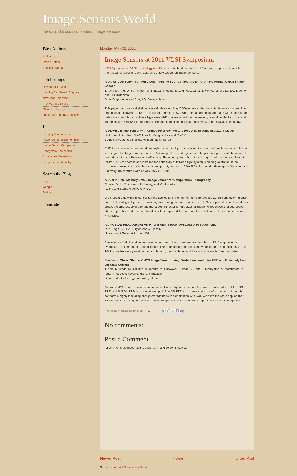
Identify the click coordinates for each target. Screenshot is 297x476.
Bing (46, 181)
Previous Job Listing (55, 103)
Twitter (47, 192)
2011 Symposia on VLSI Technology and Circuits (137, 68)
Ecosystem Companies (57, 151)
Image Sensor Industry (57, 162)
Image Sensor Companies (59, 145)
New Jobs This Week (56, 98)
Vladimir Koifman (53, 67)
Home (178, 458)
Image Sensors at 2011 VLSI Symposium (159, 59)
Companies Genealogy (57, 156)
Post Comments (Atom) (132, 467)
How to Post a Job (54, 86)
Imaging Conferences (56, 134)
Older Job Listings (54, 109)
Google (47, 187)
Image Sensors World (99, 19)
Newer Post (110, 458)
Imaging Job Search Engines (61, 92)
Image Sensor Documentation (61, 139)
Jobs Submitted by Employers (61, 114)
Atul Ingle (49, 56)
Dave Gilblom (51, 62)
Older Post (244, 458)
